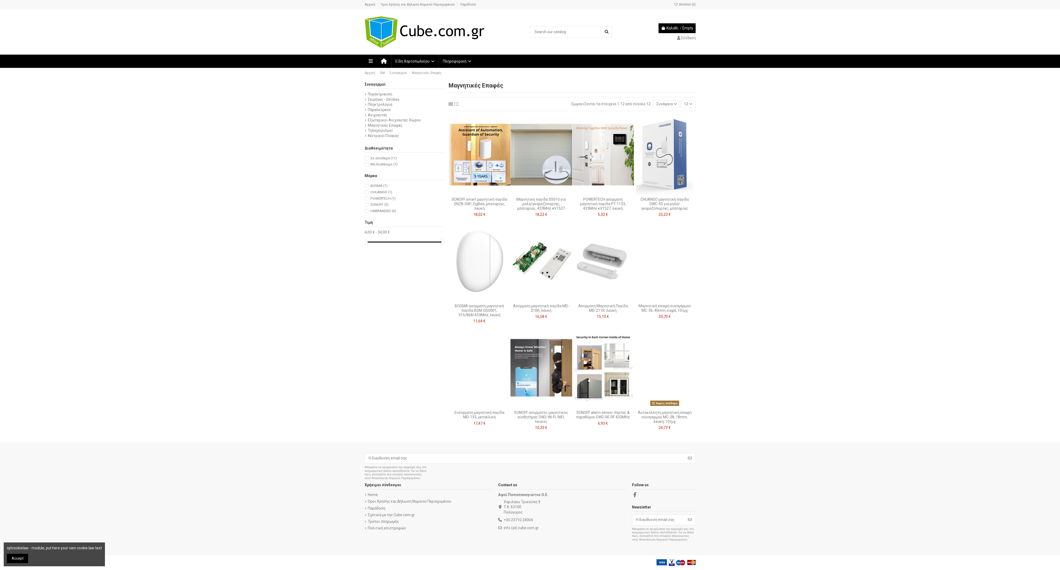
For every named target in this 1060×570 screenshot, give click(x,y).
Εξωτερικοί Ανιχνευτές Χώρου (394, 120)
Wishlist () (685, 4)
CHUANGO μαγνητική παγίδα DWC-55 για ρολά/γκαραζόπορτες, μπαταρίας (665, 204)
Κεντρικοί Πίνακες (383, 136)
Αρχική (370, 4)
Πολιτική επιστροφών (387, 528)
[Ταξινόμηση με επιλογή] (666, 104)
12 (688, 104)
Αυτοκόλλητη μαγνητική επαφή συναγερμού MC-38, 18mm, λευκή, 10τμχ (665, 417)
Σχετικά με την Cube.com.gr (391, 515)
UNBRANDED (383, 211)
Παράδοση (468, 4)
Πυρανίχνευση (380, 94)
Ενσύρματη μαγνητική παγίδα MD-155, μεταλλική (479, 414)
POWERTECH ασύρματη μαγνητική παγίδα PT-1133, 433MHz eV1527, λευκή (603, 204)
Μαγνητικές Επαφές (385, 125)
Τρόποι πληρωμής (383, 521)
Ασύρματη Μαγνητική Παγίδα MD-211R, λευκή (603, 308)
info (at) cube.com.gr (521, 528)
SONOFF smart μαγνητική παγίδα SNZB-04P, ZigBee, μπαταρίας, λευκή (479, 204)
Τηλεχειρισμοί (380, 130)
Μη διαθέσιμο (384, 164)
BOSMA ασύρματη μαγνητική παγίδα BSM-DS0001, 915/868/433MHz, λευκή (479, 310)
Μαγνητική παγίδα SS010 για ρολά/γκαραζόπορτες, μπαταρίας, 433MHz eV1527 (541, 204)
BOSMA (378, 186)
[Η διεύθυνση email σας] (524, 458)
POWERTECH (383, 198)
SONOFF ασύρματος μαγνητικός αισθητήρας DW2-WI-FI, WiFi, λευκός (541, 417)
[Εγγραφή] (689, 458)
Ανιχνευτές (377, 115)
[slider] (366, 242)
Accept (18, 558)
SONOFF (379, 205)
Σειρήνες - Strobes (383, 99)
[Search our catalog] (606, 32)
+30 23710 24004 (518, 520)
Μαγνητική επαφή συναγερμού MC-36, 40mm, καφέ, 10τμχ (665, 308)
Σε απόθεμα (383, 158)
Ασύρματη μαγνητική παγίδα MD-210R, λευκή (541, 308)
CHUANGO (381, 192)
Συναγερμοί (375, 84)
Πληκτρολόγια (380, 104)
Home (373, 495)
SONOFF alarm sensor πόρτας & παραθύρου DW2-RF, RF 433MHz (603, 414)
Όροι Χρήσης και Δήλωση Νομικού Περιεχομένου (418, 4)
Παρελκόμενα (379, 110)
